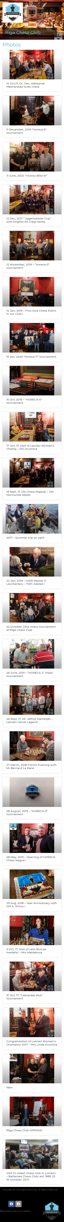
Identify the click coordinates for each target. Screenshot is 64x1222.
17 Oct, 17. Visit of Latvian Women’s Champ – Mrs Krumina (30, 447)
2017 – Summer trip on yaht (25, 537)
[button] (51, 9)
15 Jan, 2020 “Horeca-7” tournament (31, 356)
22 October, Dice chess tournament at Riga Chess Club (31, 628)
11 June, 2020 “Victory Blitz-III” (26, 175)
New (9, 1087)
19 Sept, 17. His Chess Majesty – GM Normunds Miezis (30, 493)
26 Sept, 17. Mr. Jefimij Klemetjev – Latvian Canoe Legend (29, 720)
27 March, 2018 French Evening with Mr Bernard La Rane (31, 766)
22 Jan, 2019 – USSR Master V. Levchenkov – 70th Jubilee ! (26, 582)
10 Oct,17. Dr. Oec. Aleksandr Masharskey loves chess (25, 85)
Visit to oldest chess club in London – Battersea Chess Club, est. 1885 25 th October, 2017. (31, 1176)
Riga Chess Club (23, 32)
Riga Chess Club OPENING (24, 1130)
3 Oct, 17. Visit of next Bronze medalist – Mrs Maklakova (26, 951)
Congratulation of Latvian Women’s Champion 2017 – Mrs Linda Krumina (31, 1043)
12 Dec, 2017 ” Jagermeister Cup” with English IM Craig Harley (28, 220)
